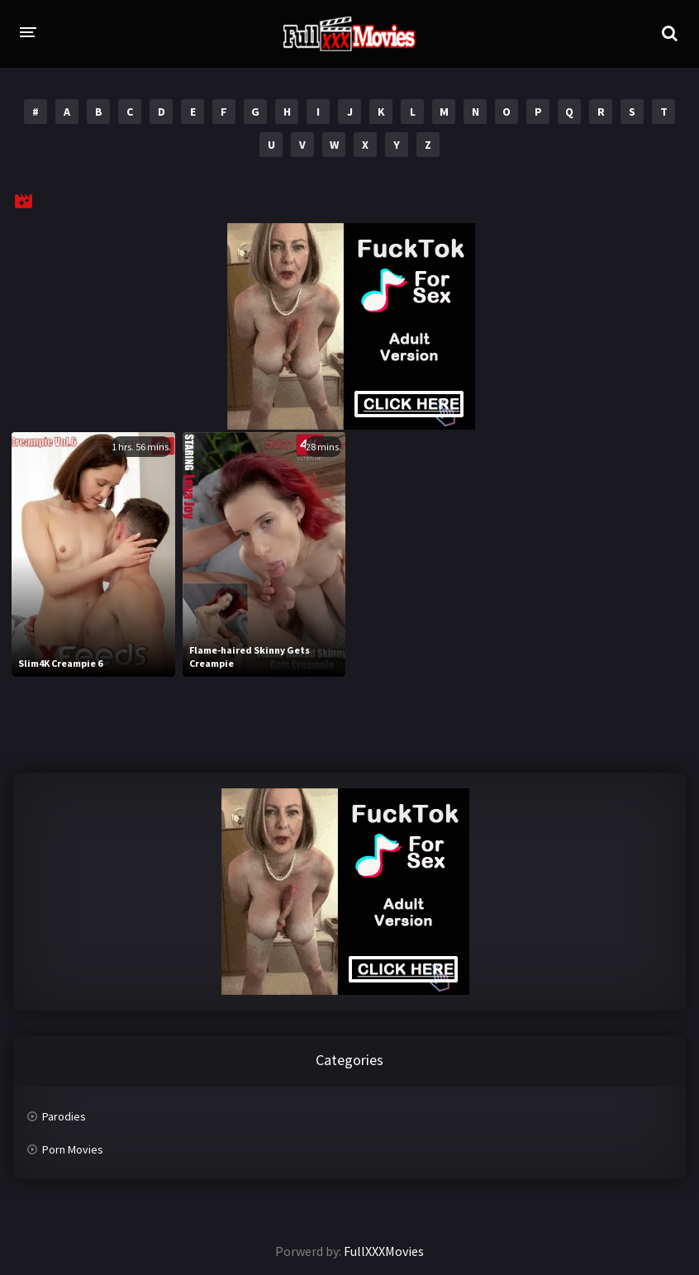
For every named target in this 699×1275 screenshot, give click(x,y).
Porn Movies (72, 1149)
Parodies (64, 1116)
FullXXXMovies (384, 1251)
